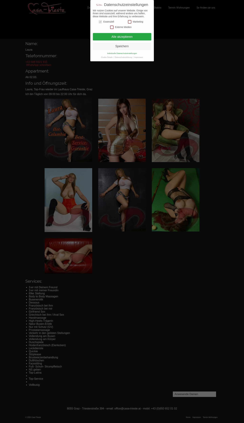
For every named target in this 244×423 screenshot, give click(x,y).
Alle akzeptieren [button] (122, 36)
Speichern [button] (122, 46)
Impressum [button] (138, 57)
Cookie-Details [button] (107, 57)
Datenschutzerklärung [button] (124, 57)
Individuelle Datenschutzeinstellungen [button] (122, 53)
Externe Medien (120, 27)
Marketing (135, 21)
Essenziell (106, 21)
